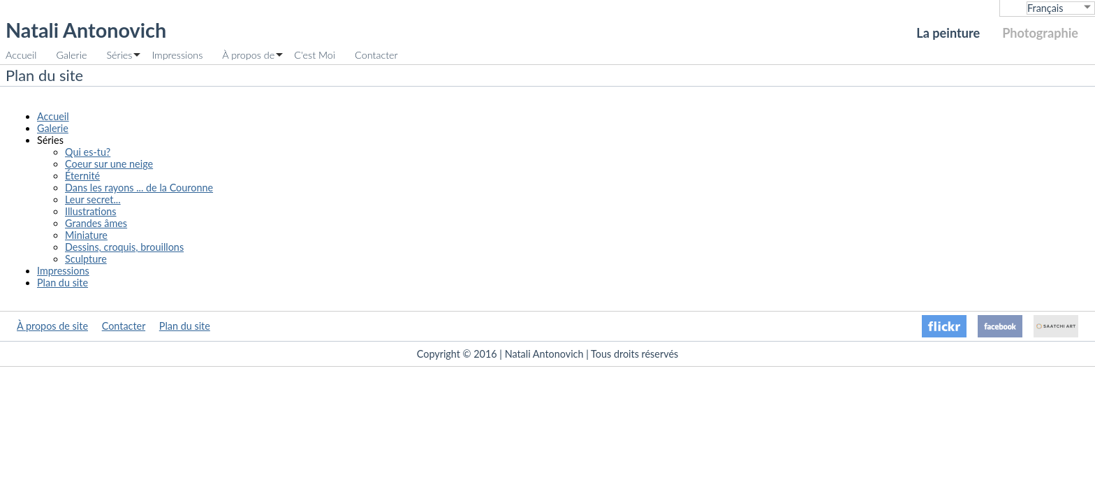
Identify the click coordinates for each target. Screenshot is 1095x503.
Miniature (86, 235)
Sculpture (86, 259)
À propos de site (52, 326)
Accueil (21, 55)
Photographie (1040, 33)
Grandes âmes (96, 223)
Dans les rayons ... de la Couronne (139, 188)
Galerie (71, 55)
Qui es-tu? (87, 152)
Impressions (177, 55)
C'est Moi (314, 55)
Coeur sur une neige (109, 164)
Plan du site (62, 283)
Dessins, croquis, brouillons (124, 247)
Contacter (376, 55)
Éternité (82, 176)
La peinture (948, 33)
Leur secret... (93, 199)
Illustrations (91, 211)
